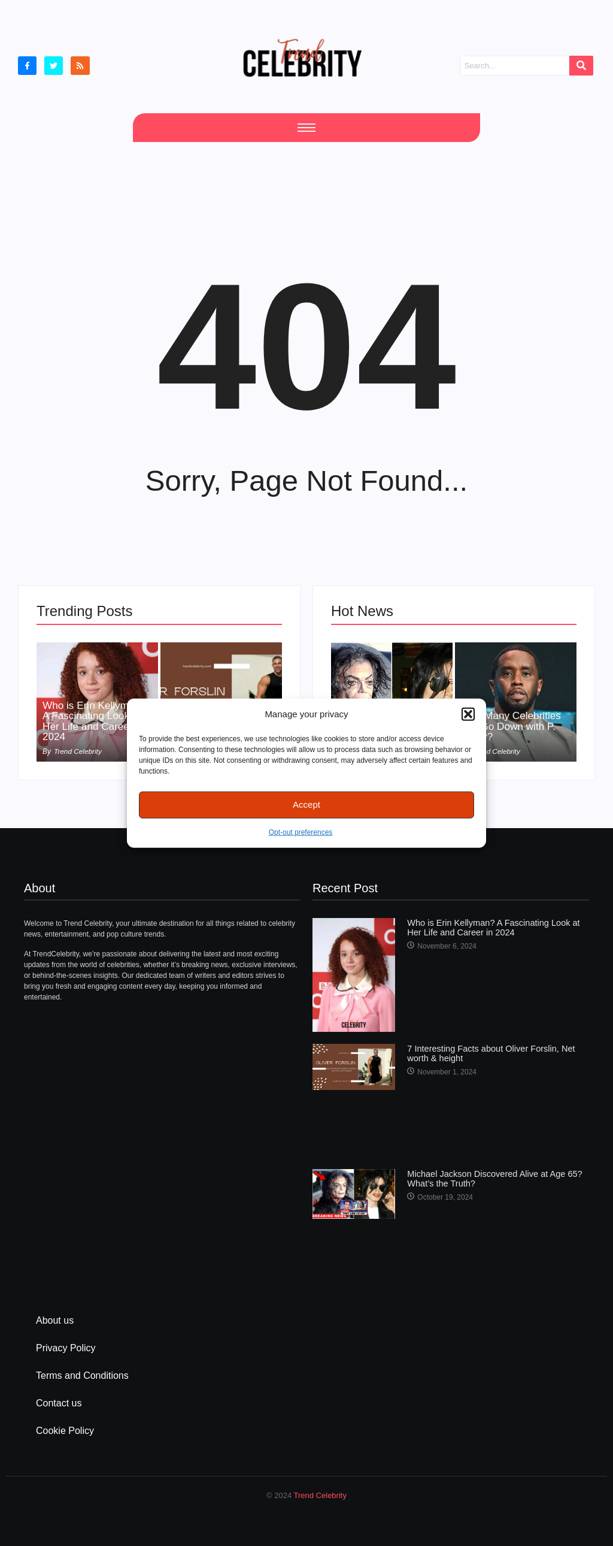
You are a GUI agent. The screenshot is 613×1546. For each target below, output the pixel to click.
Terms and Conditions (82, 1375)
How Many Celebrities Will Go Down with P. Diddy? (513, 725)
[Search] (514, 66)
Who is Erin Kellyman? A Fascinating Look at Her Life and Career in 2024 (97, 720)
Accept (306, 804)
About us (55, 1320)
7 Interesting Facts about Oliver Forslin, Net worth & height (488, 1053)
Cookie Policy (65, 1431)
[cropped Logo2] (302, 57)
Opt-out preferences (301, 832)
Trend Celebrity (320, 1495)
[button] (468, 714)
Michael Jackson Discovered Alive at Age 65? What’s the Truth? (491, 1178)
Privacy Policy (66, 1348)
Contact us (58, 1403)
